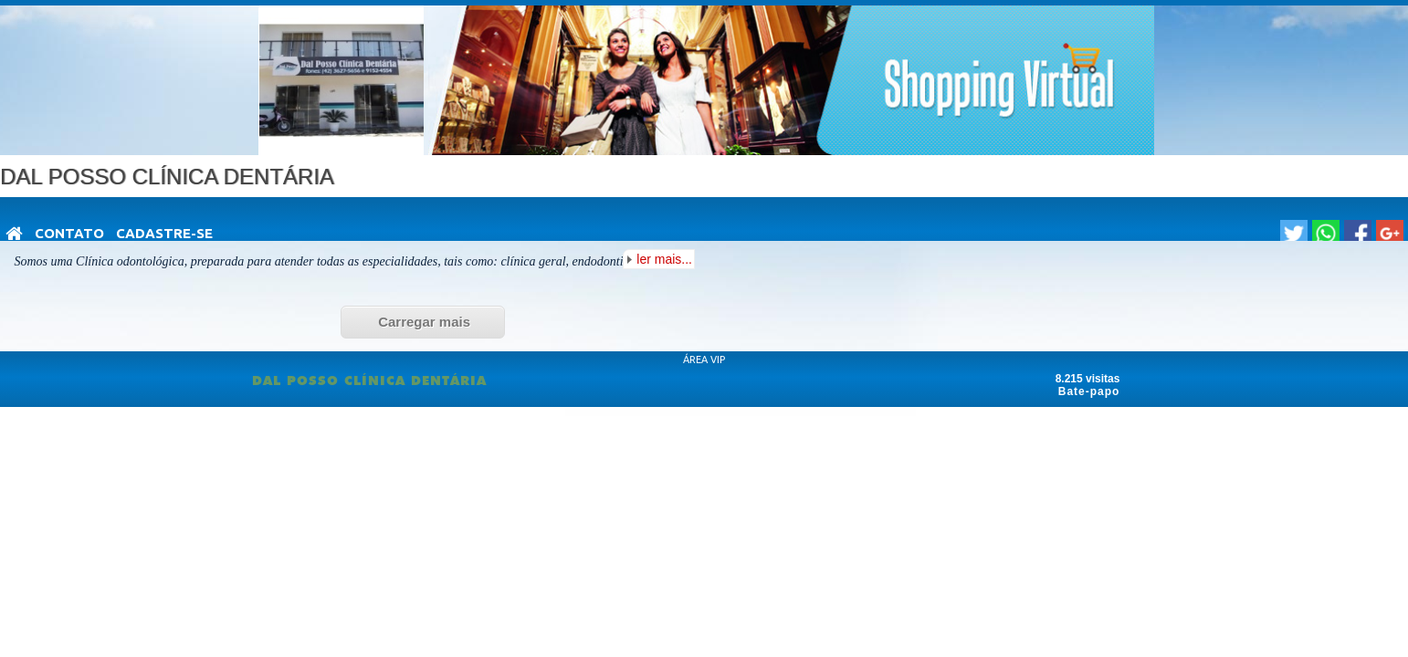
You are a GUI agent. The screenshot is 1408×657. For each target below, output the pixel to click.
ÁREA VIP (704, 359)
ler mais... (664, 259)
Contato (69, 233)
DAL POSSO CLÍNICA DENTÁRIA (369, 380)
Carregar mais (424, 321)
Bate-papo (1089, 391)
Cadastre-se (164, 233)
